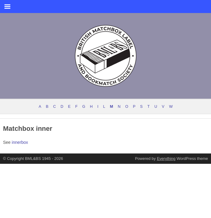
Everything (166, 158)
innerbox (20, 142)
